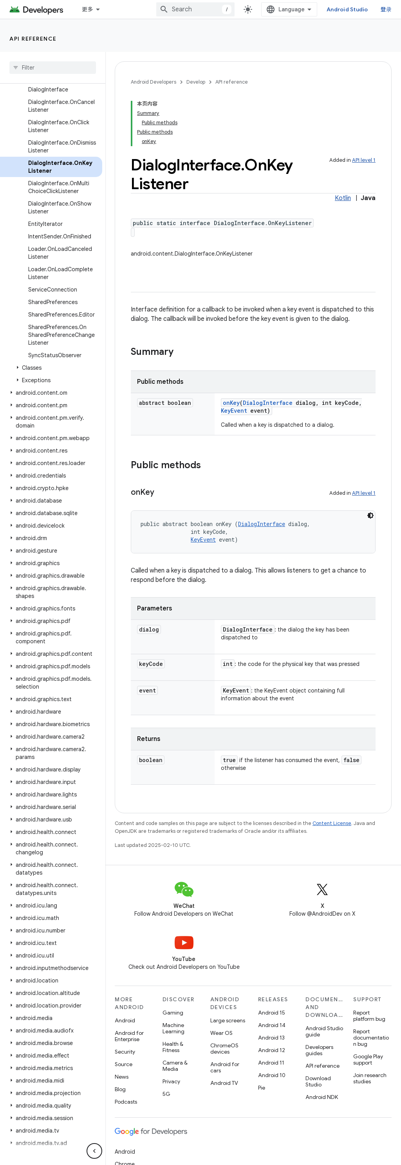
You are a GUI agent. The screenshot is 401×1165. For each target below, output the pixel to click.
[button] (51, 367)
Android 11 (271, 1062)
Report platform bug (369, 1015)
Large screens (227, 1020)
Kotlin (343, 198)
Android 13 (271, 1037)
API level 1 (364, 160)
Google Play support (368, 1059)
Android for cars (224, 1067)
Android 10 (271, 1075)
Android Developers (153, 82)
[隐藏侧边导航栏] (94, 1151)
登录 (386, 9)
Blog (120, 1089)
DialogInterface (268, 402)
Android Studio (347, 9)
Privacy (171, 1081)
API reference (33, 38)
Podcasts (126, 1101)
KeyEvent (234, 410)
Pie (261, 1087)
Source (123, 1064)
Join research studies (370, 1078)
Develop (195, 82)
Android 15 (271, 1012)
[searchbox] (52, 67)
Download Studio (318, 1081)
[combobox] (195, 9)
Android (125, 1020)
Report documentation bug (371, 1037)
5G (166, 1093)
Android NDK (321, 1097)
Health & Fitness (173, 1047)
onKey (231, 402)
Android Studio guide (324, 1031)
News (121, 1076)
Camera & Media (175, 1065)
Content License (331, 823)
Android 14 (271, 1025)
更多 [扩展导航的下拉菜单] (87, 9)
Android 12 (271, 1050)
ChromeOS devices (224, 1048)
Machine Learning (173, 1028)
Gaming (173, 1012)
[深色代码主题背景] (370, 515)
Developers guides (319, 1050)
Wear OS (221, 1032)
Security (125, 1051)
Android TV (224, 1082)
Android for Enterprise (129, 1036)
